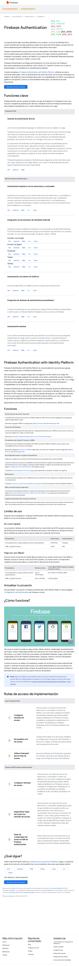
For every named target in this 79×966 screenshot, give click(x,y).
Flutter (42, 869)
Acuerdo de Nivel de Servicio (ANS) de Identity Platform (29, 493)
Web (22, 170)
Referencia (6, 945)
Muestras (5, 948)
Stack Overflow (58, 947)
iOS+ (8, 869)
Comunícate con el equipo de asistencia (63, 942)
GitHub (4, 955)
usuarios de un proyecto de (43, 862)
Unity (35, 210)
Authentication (28, 9)
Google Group (58, 950)
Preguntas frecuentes (60, 957)
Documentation (10, 9)
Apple (34, 423)
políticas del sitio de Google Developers (22, 892)
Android (15, 170)
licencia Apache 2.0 (48, 890)
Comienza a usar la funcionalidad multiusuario (26, 483)
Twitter (30, 951)
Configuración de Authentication (20, 467)
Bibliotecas (5, 952)
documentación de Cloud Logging (23, 470)
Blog (29, 944)
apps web (56, 423)
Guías (4, 942)
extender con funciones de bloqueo (31, 436)
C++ (28, 210)
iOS (8, 170)
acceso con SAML (25, 449)
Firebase (6, 16)
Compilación (41, 16)
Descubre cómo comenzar (16, 87)
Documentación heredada (62, 960)
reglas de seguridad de (49, 681)
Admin (10, 873)
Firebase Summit (33, 948)
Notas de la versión (59, 953)
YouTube (30, 954)
